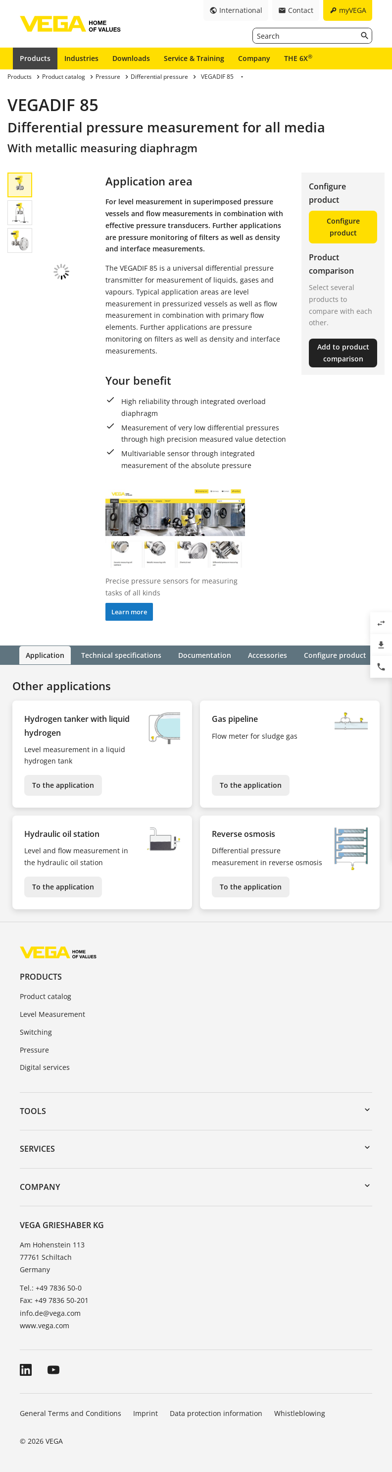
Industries (81, 58)
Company (254, 58)
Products (35, 58)
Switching (36, 1031)
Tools (33, 1110)
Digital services (45, 1067)
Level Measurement (52, 1013)
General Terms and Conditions (70, 1412)
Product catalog (45, 996)
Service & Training (194, 58)
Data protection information (216, 1412)
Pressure (34, 1049)
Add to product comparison (343, 352)
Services (37, 1148)
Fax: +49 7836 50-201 (54, 1300)
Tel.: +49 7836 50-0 (51, 1287)
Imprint (145, 1412)
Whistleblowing (299, 1412)
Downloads (131, 58)
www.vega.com (44, 1325)
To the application (63, 784)
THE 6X (298, 58)
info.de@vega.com (50, 1312)
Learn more (129, 611)
